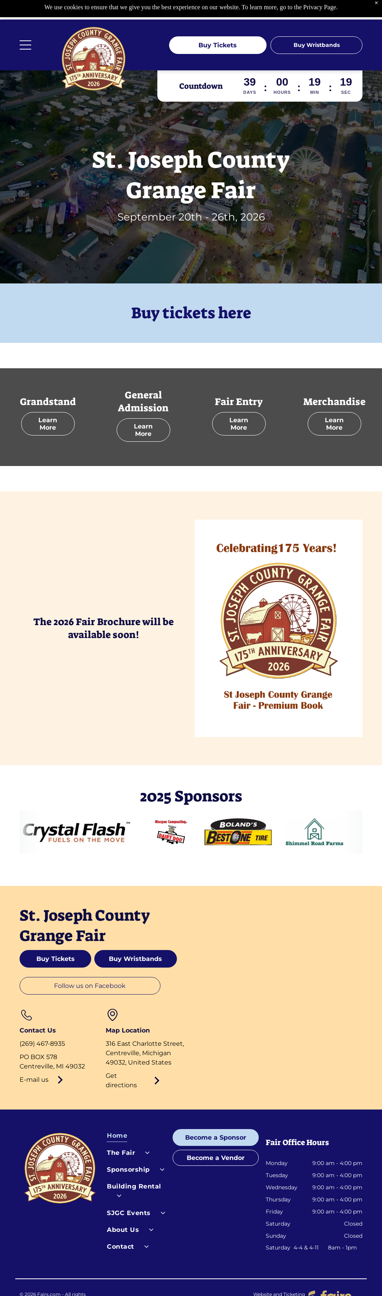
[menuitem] (136, 1118)
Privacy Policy (123, 1278)
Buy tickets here (191, 293)
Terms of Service (166, 1278)
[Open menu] (25, 25)
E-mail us (34, 1060)
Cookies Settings (211, 1278)
